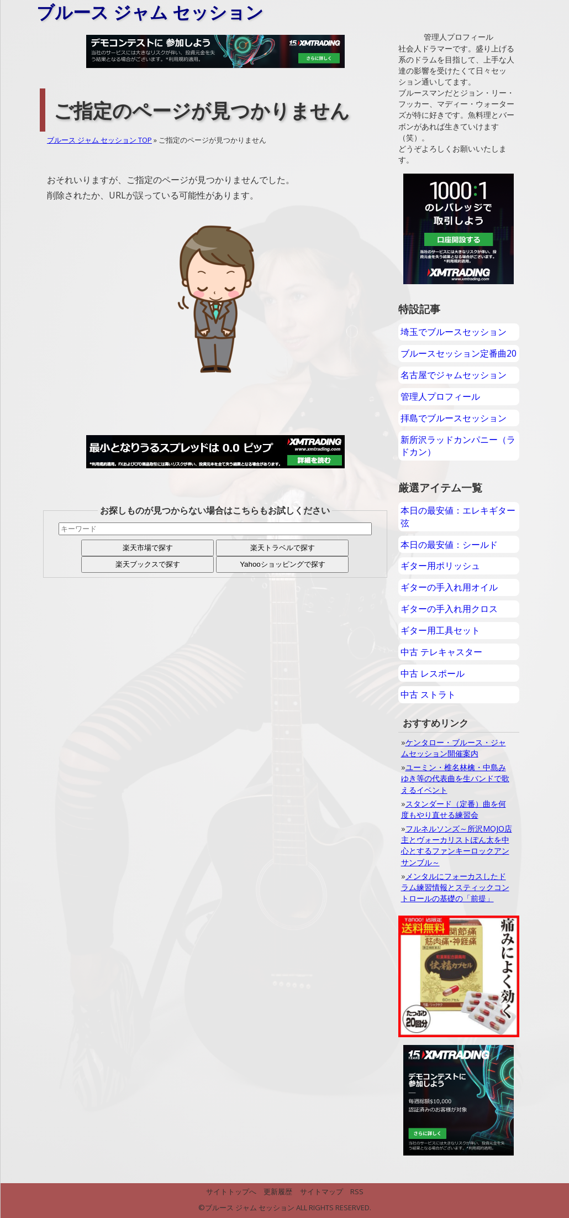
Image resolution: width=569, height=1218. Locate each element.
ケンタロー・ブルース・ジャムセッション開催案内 (453, 748)
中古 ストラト (428, 694)
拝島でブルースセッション (454, 418)
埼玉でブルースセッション (454, 332)
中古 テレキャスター (441, 652)
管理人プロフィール (440, 396)
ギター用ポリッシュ (440, 566)
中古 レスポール (433, 673)
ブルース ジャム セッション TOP (99, 140)
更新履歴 (278, 1191)
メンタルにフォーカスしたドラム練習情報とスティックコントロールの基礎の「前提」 (455, 887)
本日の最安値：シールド (449, 545)
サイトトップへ (231, 1191)
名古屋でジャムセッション (454, 375)
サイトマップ (321, 1191)
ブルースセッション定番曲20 (459, 353)
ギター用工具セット (440, 630)
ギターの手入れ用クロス (449, 609)
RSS (356, 1191)
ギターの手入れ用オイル (449, 587)
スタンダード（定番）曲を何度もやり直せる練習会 (453, 809)
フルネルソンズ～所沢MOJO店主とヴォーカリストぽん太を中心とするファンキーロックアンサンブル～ (456, 845)
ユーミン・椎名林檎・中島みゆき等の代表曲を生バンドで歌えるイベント (455, 778)
